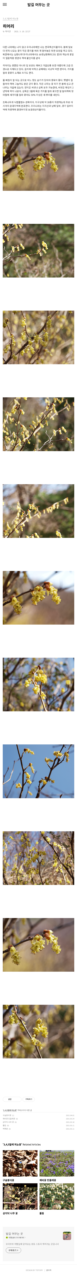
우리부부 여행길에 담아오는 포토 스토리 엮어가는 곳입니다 (32, 1244)
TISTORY (39, 1270)
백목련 (5, 1128)
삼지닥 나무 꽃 (8, 1122)
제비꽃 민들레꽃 (9, 1118)
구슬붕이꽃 (7, 1115)
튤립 (4, 1125)
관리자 (48, 1270)
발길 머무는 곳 (38, 4)
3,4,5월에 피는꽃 (10, 1110)
